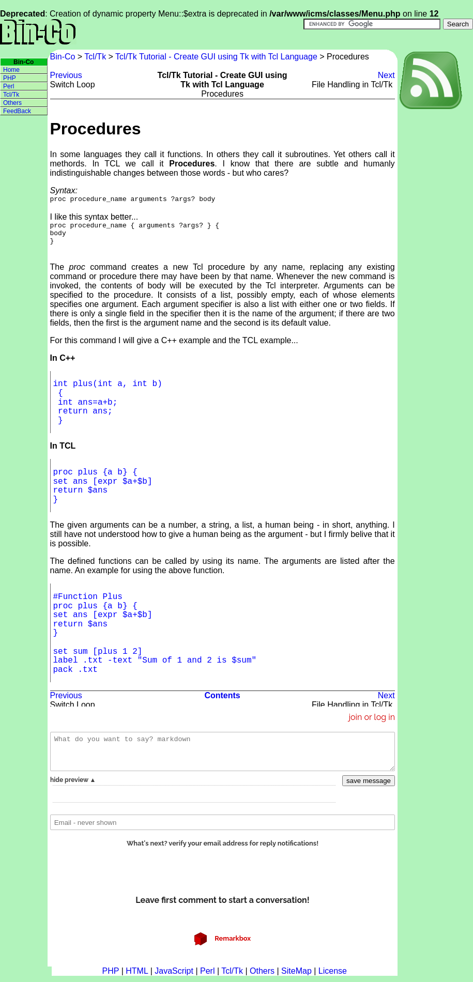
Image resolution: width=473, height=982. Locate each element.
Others (12, 102)
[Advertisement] (435, 264)
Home (11, 69)
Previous (66, 75)
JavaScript (174, 977)
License (332, 977)
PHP (9, 78)
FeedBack (17, 111)
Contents (222, 701)
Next (386, 75)
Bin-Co (64, 56)
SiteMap (296, 977)
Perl (8, 86)
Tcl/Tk (95, 56)
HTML (137, 977)
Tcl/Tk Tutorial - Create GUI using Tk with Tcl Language (216, 56)
